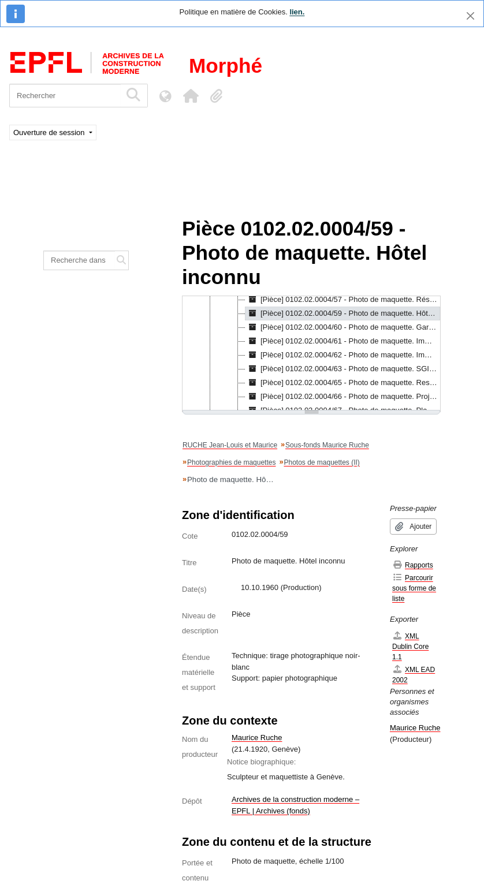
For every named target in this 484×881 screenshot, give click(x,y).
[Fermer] (470, 16)
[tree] (311, 354)
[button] (190, 95)
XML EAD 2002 (413, 674)
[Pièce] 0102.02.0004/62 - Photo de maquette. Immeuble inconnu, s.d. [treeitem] (342, 355)
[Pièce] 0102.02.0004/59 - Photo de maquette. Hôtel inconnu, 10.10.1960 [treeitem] (342, 313)
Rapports (412, 565)
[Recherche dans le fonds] (79, 260)
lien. (296, 12)
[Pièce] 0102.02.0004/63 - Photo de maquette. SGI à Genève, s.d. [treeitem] (342, 369)
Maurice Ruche (257, 737)
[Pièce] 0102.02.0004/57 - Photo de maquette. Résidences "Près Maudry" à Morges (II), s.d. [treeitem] (342, 300)
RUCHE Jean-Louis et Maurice (230, 445)
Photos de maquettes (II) (321, 462)
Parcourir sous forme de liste (414, 588)
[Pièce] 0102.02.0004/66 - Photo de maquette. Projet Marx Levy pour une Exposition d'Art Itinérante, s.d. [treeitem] (342, 397)
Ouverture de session (50, 132)
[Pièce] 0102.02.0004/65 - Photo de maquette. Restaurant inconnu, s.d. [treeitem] (342, 383)
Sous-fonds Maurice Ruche (327, 445)
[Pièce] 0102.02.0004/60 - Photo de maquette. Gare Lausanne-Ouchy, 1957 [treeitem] (342, 327)
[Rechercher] (65, 95)
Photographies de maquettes (231, 462)
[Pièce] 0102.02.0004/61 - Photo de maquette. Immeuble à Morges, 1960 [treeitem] (342, 341)
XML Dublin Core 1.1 (410, 646)
